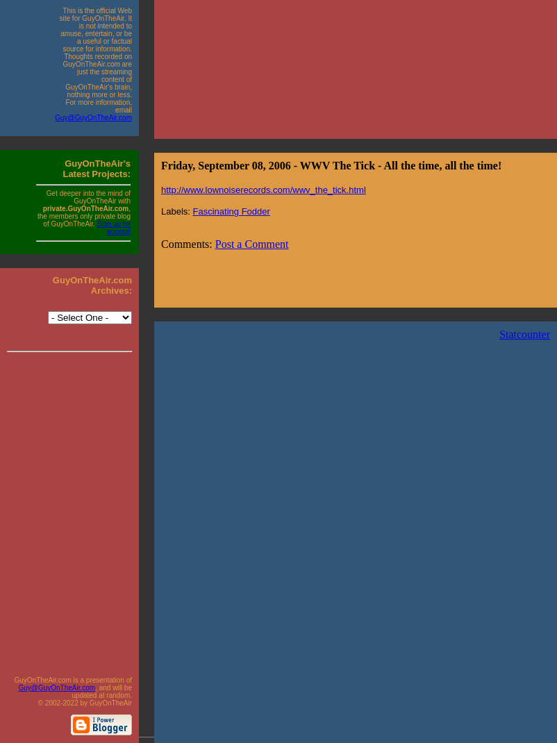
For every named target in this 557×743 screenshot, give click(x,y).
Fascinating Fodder (231, 211)
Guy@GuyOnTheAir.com (93, 118)
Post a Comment (252, 244)
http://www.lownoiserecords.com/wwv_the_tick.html (263, 190)
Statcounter (524, 334)
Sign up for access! (114, 227)
